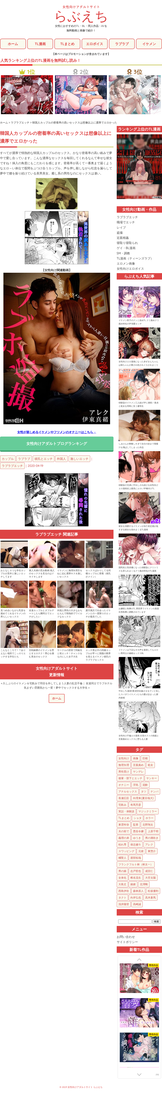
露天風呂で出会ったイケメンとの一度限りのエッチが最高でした (98, 613)
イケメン (149, 44)
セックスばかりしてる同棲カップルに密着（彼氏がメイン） (98, 573)
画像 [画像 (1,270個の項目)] (135, 758)
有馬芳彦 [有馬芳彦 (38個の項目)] (135, 805)
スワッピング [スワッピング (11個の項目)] (126, 851)
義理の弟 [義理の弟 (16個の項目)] (123, 838)
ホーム (13, 44)
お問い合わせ (126, 937)
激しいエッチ (79, 459)
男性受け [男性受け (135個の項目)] (123, 771)
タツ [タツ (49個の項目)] (143, 791)
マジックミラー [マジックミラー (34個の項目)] (147, 811)
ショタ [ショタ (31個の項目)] (138, 818)
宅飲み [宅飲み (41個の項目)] (122, 805)
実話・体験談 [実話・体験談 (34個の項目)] (126, 811)
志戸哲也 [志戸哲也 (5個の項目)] (135, 871)
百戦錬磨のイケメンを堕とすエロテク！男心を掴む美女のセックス (41, 653)
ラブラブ (122, 44)
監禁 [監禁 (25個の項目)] (135, 825)
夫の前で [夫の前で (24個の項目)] (123, 831)
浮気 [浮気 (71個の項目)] (135, 785)
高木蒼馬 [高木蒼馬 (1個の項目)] (150, 897)
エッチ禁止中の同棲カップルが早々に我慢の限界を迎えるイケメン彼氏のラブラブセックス (98, 655)
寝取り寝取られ (127, 243)
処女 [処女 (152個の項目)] (150, 765)
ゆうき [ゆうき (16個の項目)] (137, 838)
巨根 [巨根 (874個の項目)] (145, 758)
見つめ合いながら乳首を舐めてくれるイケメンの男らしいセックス (13, 613)
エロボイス (94, 44)
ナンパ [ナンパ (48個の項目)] (154, 791)
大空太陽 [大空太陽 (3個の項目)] (150, 878)
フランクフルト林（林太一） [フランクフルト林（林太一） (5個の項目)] (135, 864)
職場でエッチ (126, 222)
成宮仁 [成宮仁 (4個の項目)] (149, 871)
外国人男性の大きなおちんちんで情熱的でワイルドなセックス (69, 613)
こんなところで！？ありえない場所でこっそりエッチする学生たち (13, 653)
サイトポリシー (127, 942)
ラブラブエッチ (12, 466)
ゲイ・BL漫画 (126, 248)
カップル (8, 459)
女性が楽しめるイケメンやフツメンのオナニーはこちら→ (56, 432)
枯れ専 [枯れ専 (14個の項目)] (122, 844)
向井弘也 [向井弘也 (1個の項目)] (135, 897)
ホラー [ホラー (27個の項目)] (149, 818)
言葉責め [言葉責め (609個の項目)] (138, 765)
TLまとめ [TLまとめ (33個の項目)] (123, 818)
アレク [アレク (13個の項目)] (149, 844)
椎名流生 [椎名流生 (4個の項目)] (135, 878)
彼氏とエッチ (43, 459)
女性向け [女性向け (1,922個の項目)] (123, 758)
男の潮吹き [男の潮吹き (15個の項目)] (151, 838)
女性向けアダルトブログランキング (56, 443)
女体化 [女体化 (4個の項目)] (122, 878)
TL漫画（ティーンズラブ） (135, 258)
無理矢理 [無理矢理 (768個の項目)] (123, 765)
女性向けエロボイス (130, 269)
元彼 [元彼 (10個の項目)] (141, 851)
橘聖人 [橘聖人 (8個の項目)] (122, 858)
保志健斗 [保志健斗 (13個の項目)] (135, 844)
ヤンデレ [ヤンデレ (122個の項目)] (138, 771)
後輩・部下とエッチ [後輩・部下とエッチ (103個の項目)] (130, 778)
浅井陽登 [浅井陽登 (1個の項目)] (123, 904)
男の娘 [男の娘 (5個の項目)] (122, 871)
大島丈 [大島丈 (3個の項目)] (122, 884)
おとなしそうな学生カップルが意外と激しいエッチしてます (13, 573)
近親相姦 (123, 238)
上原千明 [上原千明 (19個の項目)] (153, 831)
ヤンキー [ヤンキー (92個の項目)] (151, 778)
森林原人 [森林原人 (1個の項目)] (138, 891)
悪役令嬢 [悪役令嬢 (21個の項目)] (138, 831)
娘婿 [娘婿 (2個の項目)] (133, 884)
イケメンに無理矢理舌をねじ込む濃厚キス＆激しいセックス (69, 573)
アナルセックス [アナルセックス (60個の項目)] (127, 791)
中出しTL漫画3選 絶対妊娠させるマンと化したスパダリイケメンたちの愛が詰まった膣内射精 (139, 694)
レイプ (121, 227)
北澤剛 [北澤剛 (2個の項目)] (144, 884)
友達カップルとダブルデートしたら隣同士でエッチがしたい (41, 613)
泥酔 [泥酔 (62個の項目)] (145, 785)
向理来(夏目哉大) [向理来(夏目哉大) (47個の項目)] (143, 798)
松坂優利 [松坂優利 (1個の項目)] (153, 891)
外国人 (61, 459)
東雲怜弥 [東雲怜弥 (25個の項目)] (123, 825)
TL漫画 (40, 44)
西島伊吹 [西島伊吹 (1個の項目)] (123, 891)
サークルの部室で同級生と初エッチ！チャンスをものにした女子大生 (69, 653)
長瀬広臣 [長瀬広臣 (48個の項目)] (123, 798)
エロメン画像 (126, 264)
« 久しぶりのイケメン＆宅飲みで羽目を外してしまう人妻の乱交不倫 (41, 683)
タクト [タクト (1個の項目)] (122, 897)
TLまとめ (67, 44)
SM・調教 (123, 253)
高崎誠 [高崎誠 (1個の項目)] (137, 904)
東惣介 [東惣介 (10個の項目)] (152, 851)
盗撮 (120, 233)
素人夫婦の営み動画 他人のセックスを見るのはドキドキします (42, 573)
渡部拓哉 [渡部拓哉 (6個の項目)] (135, 858)
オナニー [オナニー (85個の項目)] (123, 785)
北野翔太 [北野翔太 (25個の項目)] (147, 825)
